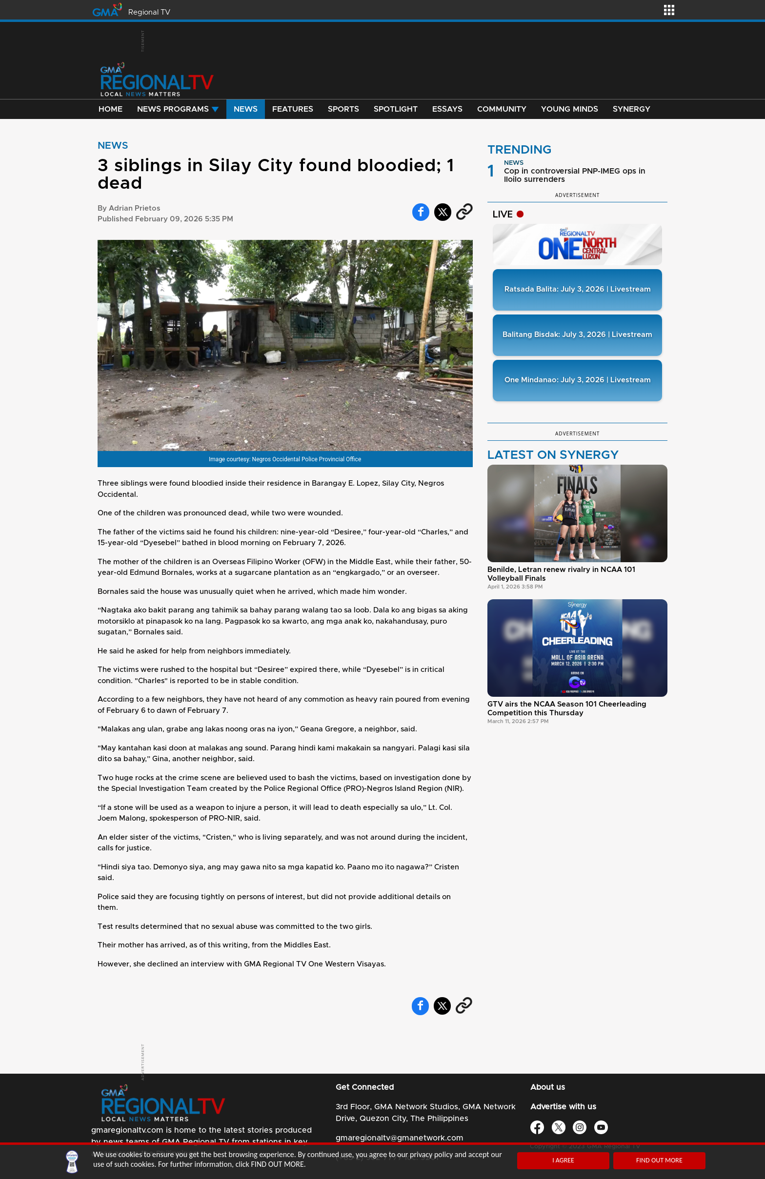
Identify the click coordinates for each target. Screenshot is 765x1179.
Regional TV (149, 12)
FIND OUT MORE (659, 1160)
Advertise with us (563, 1107)
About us (547, 1087)
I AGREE (563, 1160)
